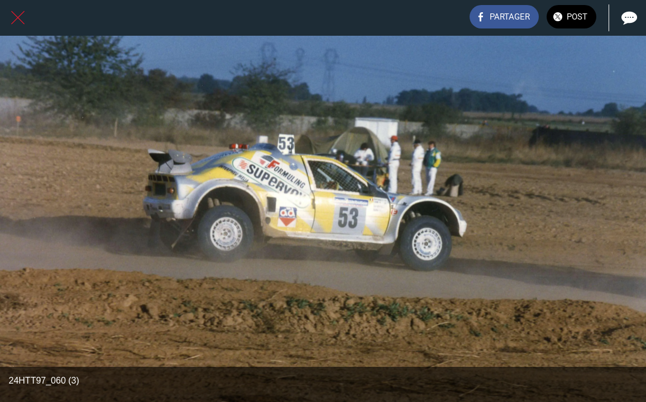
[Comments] (628, 17)
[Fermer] (18, 18)
